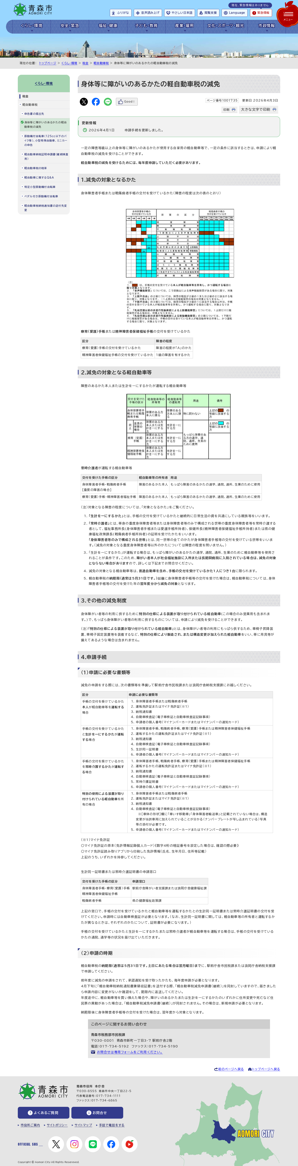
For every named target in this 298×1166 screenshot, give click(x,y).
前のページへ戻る (231, 1069)
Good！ (129, 101)
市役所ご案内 (30, 1125)
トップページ (47, 63)
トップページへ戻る (266, 1069)
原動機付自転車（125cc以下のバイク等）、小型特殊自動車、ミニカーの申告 (45, 140)
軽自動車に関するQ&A (39, 177)
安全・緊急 (70, 25)
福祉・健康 (108, 25)
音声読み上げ (150, 12)
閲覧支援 (211, 12)
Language (237, 12)
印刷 (226, 109)
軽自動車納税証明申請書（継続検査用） (46, 156)
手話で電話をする (112, 1125)
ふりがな (123, 12)
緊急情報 (263, 12)
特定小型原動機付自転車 (40, 187)
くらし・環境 (32, 25)
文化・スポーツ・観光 (225, 25)
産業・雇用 (184, 25)
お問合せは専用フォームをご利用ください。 (130, 1052)
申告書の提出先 (34, 114)
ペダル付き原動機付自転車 (41, 196)
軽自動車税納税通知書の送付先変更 (45, 207)
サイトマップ (83, 1125)
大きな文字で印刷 (255, 109)
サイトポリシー (57, 1125)
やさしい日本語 (182, 12)
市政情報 (266, 25)
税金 (85, 63)
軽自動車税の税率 (35, 168)
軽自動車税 (101, 63)
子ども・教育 (146, 25)
